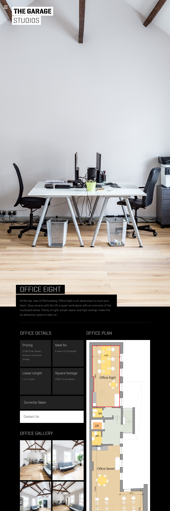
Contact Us (32, 417)
